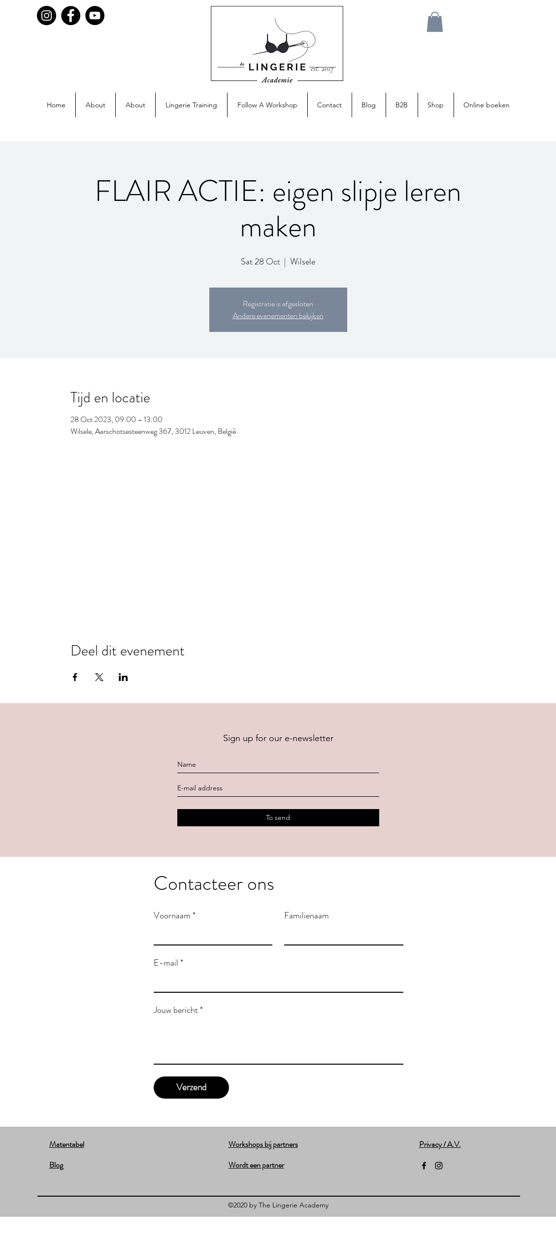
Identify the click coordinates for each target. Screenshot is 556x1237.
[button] (434, 22)
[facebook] (424, 1166)
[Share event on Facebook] (75, 677)
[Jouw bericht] (278, 1041)
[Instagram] (46, 15)
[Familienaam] (340, 934)
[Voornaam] (210, 934)
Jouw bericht (178, 1010)
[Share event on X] (99, 677)
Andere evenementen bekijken (278, 315)
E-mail (168, 962)
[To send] (278, 817)
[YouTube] (94, 15)
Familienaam (306, 915)
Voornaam (175, 915)
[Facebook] (70, 15)
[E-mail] (275, 982)
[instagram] (439, 1166)
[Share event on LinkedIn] (123, 677)
